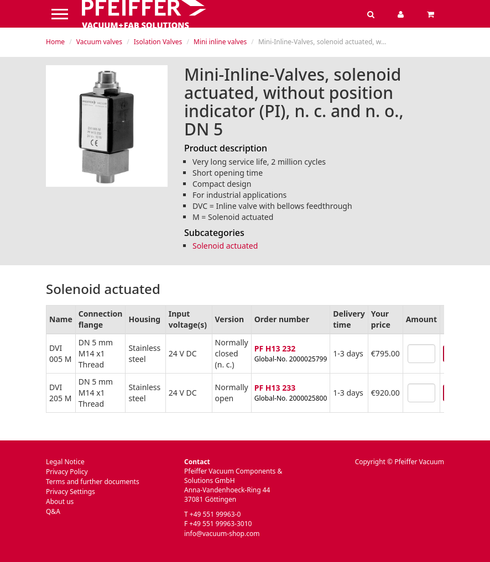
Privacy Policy (67, 471)
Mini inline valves (220, 41)
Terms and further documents (92, 481)
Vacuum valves (99, 41)
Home (55, 41)
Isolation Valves (158, 41)
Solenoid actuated (225, 245)
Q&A (53, 511)
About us (60, 501)
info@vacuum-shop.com (221, 533)
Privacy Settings (70, 491)
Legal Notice (65, 461)
